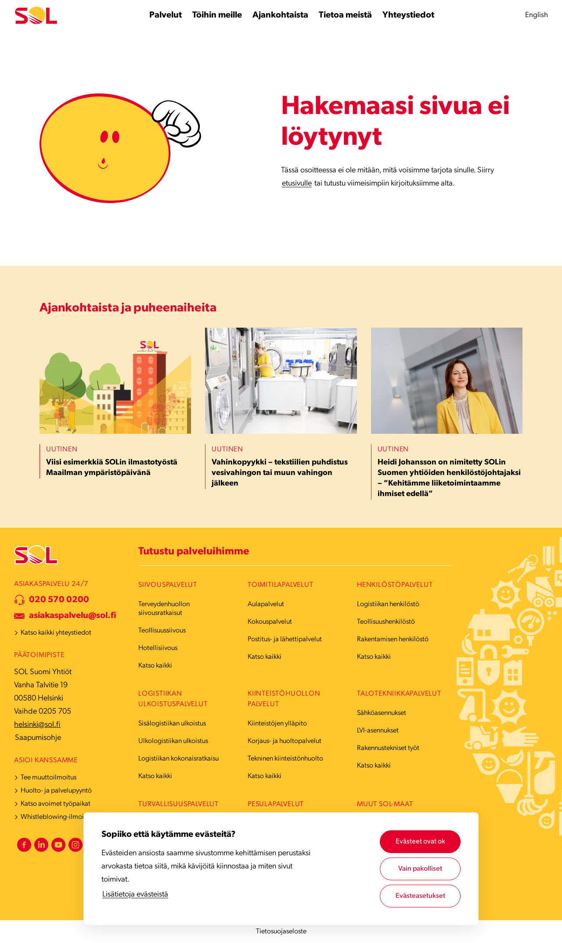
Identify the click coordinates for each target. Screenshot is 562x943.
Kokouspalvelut (270, 621)
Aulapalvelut (266, 604)
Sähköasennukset (381, 713)
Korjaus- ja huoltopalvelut (284, 741)
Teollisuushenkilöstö (386, 621)
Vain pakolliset (420, 868)
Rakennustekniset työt (388, 748)
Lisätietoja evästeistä (135, 894)
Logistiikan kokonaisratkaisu (178, 758)
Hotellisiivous (157, 648)
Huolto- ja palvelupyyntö (56, 790)
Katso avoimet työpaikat (55, 803)
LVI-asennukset (378, 730)
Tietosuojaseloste (281, 931)
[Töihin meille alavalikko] (217, 15)
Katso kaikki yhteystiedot (56, 632)
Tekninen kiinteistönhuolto (285, 758)
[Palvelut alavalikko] (165, 15)
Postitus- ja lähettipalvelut (285, 639)
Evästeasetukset (420, 896)
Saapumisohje (38, 738)
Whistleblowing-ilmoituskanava (66, 817)
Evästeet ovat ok (420, 841)
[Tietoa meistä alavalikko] (345, 15)
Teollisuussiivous (162, 630)
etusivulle (297, 183)
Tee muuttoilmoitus (48, 777)
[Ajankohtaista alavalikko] (280, 15)
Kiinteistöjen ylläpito (277, 723)
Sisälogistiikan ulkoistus (172, 723)
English (536, 15)
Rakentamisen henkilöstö (393, 639)
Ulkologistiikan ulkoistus (173, 741)
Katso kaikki (155, 665)
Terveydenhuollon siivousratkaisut (164, 609)
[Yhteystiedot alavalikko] (408, 15)
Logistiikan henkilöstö (388, 604)
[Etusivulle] (36, 15)
